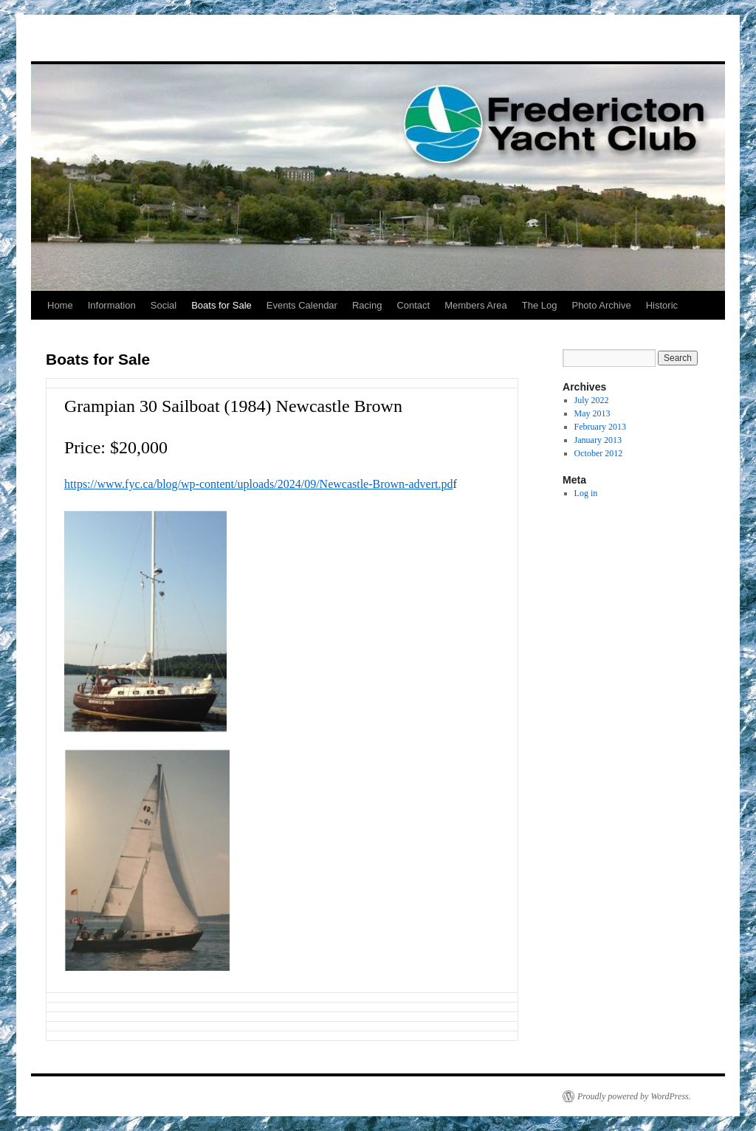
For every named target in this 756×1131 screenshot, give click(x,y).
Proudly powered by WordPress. (634, 1096)
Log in (586, 493)
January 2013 (598, 440)
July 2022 (591, 400)
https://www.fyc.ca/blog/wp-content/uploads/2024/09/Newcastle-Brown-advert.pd (258, 484)
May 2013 (592, 413)
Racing (367, 305)
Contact (413, 305)
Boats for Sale (221, 305)
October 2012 (598, 453)
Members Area (475, 305)
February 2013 (600, 427)
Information (112, 305)
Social (163, 305)
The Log (539, 305)
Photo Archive (600, 305)
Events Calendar (302, 305)
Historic (662, 305)
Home (60, 305)
